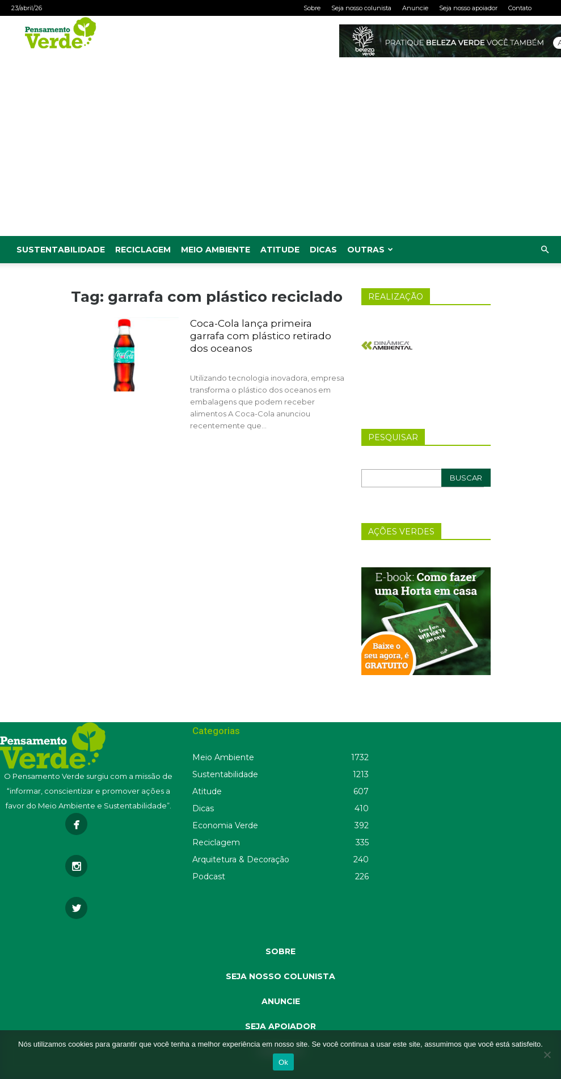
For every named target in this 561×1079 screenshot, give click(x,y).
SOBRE (280, 951)
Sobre (311, 8)
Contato (520, 8)
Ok (283, 1062)
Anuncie (415, 8)
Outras (370, 250)
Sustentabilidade (60, 250)
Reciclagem (143, 250)
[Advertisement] (280, 150)
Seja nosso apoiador (468, 8)
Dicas (323, 250)
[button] (544, 250)
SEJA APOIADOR (280, 1026)
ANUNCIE (280, 1001)
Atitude (280, 250)
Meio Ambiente (215, 250)
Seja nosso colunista (361, 8)
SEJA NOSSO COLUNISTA (280, 976)
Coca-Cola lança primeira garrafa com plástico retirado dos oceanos (260, 336)
